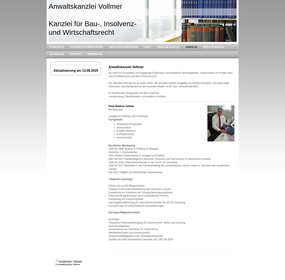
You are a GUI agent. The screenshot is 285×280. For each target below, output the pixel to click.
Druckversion (64, 261)
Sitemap (78, 261)
